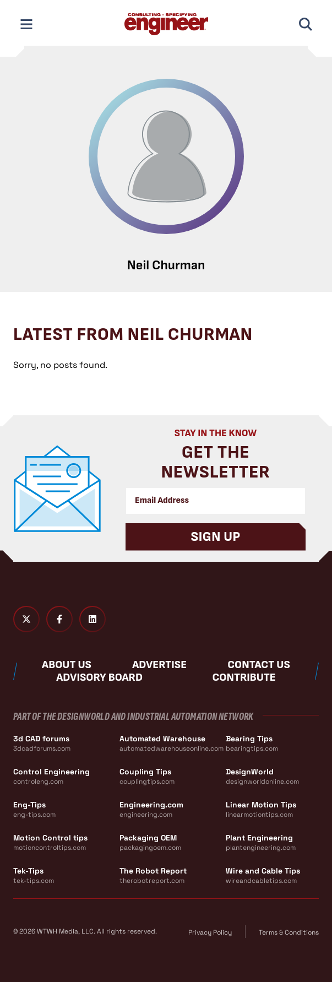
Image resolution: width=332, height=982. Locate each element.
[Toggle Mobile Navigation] (26, 24)
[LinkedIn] (92, 619)
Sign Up (216, 537)
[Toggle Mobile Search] (305, 24)
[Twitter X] (26, 619)
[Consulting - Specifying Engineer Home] (166, 24)
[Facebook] (59, 619)
